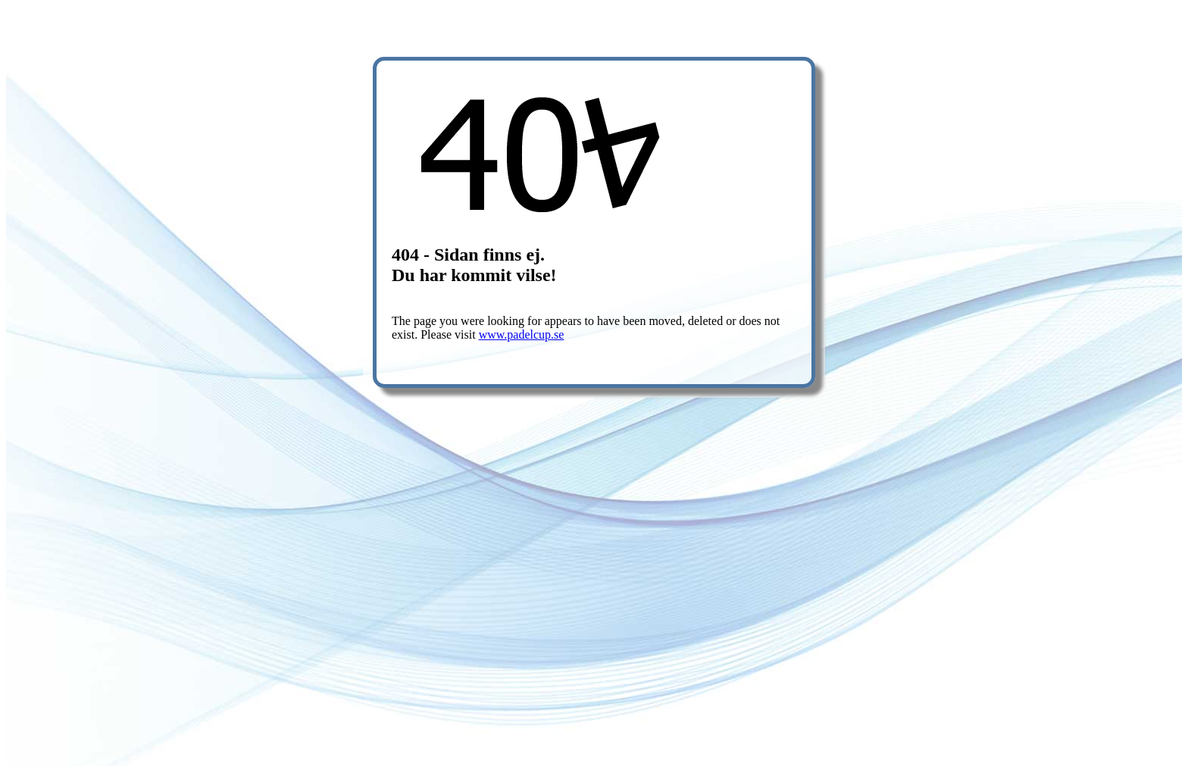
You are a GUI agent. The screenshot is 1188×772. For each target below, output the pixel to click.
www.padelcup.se (521, 334)
